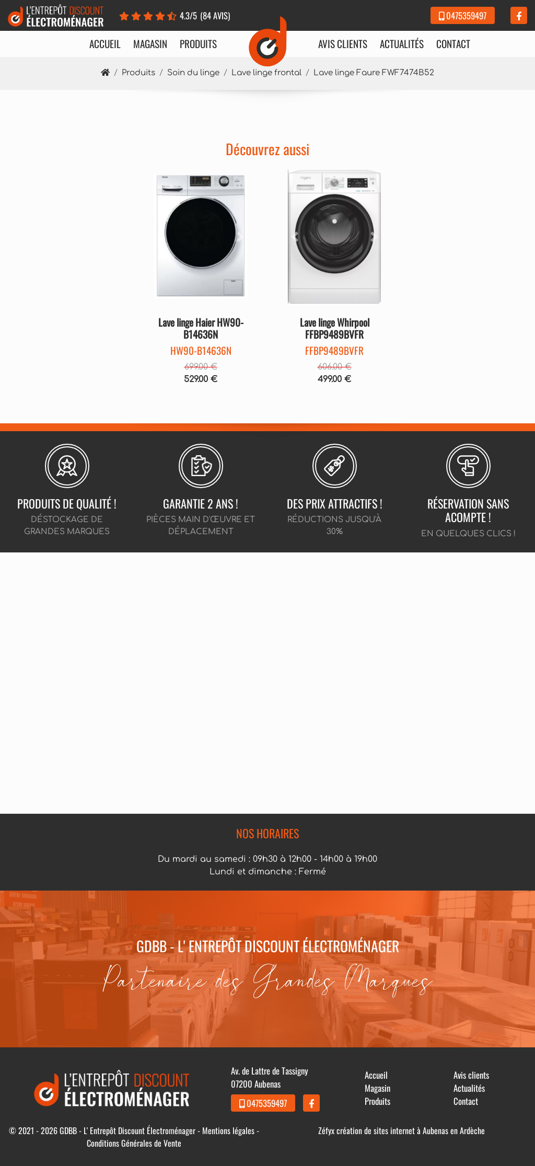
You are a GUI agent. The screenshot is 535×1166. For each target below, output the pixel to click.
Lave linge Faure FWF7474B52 (373, 72)
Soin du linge (193, 72)
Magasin (150, 44)
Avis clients (342, 44)
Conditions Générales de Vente (134, 1143)
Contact (453, 44)
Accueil (105, 44)
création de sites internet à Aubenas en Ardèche (410, 1130)
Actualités (402, 44)
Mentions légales (228, 1130)
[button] (161, 236)
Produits (198, 44)
